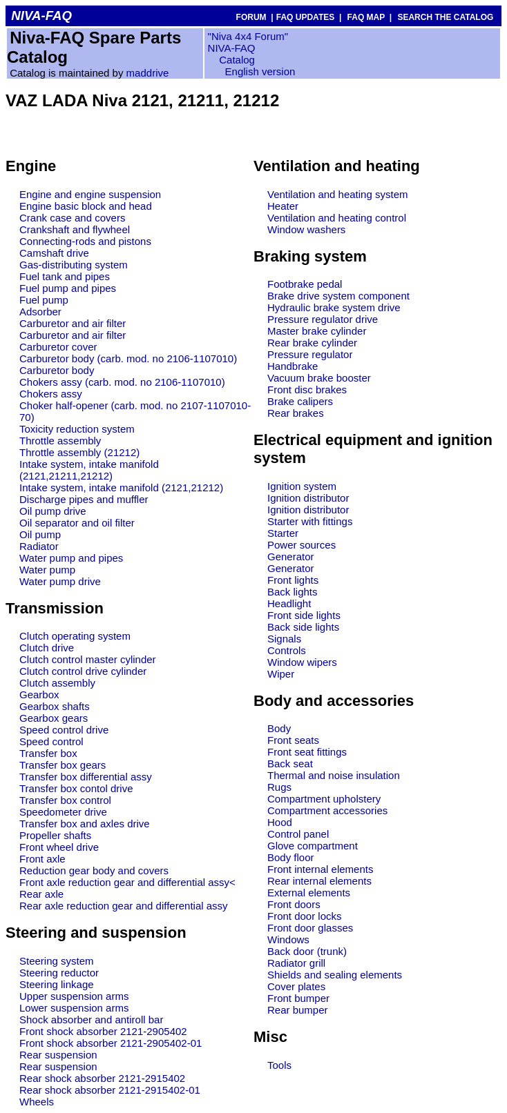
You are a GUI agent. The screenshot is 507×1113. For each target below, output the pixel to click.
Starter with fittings (309, 521)
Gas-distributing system (73, 264)
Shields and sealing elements (334, 975)
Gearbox (39, 694)
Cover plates (296, 986)
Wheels (36, 1101)
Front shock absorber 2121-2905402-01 (110, 1043)
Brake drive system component (338, 296)
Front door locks (304, 916)
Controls (286, 650)
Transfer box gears (62, 765)
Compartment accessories (327, 810)
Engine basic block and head (85, 206)
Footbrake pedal (304, 284)
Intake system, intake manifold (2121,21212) (121, 487)
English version (260, 71)
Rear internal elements (319, 881)
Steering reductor (59, 972)
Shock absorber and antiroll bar (91, 1019)
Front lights (292, 580)
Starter (282, 533)
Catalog (235, 60)
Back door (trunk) (307, 951)
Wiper (280, 674)
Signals (284, 638)
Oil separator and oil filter (77, 523)
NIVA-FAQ (232, 48)
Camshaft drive (54, 253)
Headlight (289, 603)
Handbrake (292, 366)
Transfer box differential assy (85, 776)
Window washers (306, 229)
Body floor (290, 857)
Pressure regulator (309, 354)
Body (279, 728)
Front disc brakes (307, 389)
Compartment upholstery (324, 799)
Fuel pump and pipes (67, 288)
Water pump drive (60, 581)
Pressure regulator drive (322, 319)
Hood (279, 822)
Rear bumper (297, 1010)
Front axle (42, 859)
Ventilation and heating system (337, 194)
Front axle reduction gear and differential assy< (127, 882)
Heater (282, 206)
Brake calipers (300, 401)
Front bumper (298, 998)
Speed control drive (63, 730)
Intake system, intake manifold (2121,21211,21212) (89, 470)
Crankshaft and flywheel (74, 229)
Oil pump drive (52, 511)
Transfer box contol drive (76, 788)
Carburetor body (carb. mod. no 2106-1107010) (128, 358)
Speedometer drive (63, 812)
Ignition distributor (308, 498)
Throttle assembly (60, 440)
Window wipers (302, 662)
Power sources (301, 545)
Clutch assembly (57, 683)
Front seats (293, 740)
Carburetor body (56, 370)
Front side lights (304, 615)
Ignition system (301, 486)
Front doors (294, 904)
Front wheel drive (59, 847)
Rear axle (41, 894)
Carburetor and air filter (72, 323)
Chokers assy (50, 394)
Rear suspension (58, 1055)
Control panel (298, 834)
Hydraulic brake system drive (334, 307)
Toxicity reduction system (77, 429)
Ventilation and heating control (336, 218)
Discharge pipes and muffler (84, 499)
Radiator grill (296, 963)
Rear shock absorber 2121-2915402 (102, 1078)
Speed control (51, 741)
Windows (288, 939)
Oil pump (40, 534)
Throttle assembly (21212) (79, 452)
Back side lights (303, 627)
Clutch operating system (75, 636)
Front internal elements (320, 869)
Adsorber (40, 311)
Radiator (39, 546)
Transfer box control (65, 800)
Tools (279, 1065)
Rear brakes (295, 413)
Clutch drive (46, 647)
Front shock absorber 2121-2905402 (103, 1031)
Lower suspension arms (73, 1008)
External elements (308, 892)
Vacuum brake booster (319, 378)
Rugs (279, 787)
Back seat (290, 763)
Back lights (292, 592)
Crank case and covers (72, 218)
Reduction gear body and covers (94, 870)
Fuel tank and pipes (64, 276)
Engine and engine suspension (90, 194)
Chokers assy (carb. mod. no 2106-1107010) (122, 382)
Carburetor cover (58, 347)
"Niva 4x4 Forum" (248, 36)
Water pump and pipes (71, 558)
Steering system (56, 961)
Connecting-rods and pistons (85, 241)
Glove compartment (312, 845)
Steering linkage (56, 984)
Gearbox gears (53, 718)
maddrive (147, 73)
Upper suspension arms (73, 996)
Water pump (47, 569)
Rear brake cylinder (312, 342)
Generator (290, 556)
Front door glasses (310, 928)
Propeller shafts (55, 835)
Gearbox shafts (54, 706)
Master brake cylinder (316, 331)
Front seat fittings (307, 752)
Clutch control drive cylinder (82, 671)
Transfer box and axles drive (84, 823)
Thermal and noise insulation (333, 775)
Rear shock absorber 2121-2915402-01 (109, 1090)
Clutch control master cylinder (87, 659)
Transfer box (48, 753)
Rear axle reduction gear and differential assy (123, 906)
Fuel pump (43, 300)
